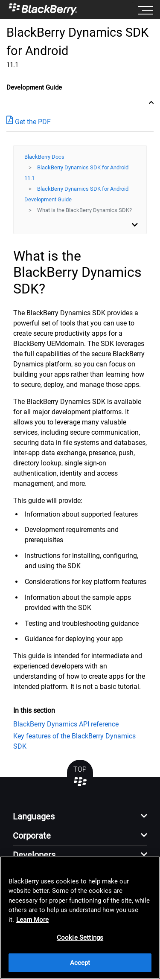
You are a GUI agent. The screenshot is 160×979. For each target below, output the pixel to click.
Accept (80, 963)
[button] (80, 818)
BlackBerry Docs (44, 157)
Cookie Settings (80, 937)
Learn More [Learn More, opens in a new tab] (32, 920)
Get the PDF (28, 121)
